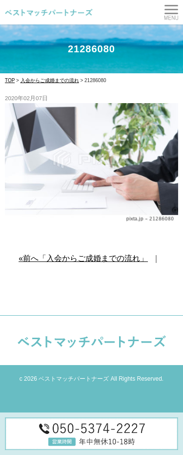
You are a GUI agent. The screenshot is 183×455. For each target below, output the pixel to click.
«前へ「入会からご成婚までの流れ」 (83, 258)
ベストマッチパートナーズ (74, 378)
